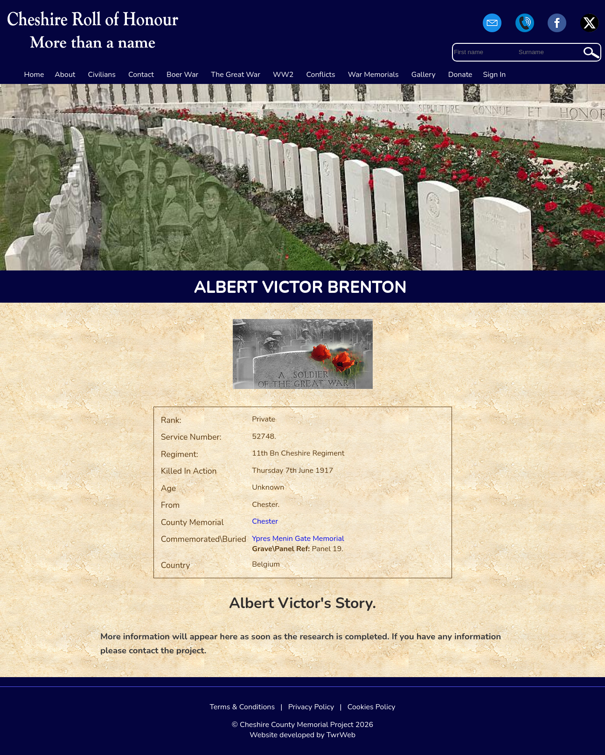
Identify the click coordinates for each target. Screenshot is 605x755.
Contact (141, 74)
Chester (265, 521)
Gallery (423, 74)
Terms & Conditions (242, 707)
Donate (460, 74)
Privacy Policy (311, 707)
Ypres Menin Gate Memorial (298, 538)
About (65, 74)
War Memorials (373, 74)
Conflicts (320, 74)
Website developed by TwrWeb (302, 735)
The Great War (235, 74)
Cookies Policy (372, 707)
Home (34, 74)
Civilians (102, 74)
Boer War (182, 74)
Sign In (494, 74)
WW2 (283, 74)
